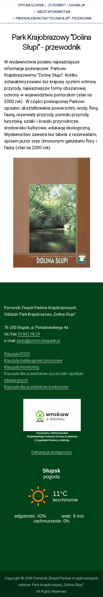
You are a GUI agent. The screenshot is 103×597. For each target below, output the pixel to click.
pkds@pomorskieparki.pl (38, 340)
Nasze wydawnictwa (53, 12)
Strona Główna (30, 5)
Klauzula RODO (17, 354)
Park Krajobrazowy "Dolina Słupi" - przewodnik (53, 18)
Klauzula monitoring (21, 367)
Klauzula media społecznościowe (33, 360)
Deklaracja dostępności (51, 452)
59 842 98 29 (29, 334)
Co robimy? (56, 5)
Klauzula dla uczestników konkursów (36, 387)
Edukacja (77, 5)
